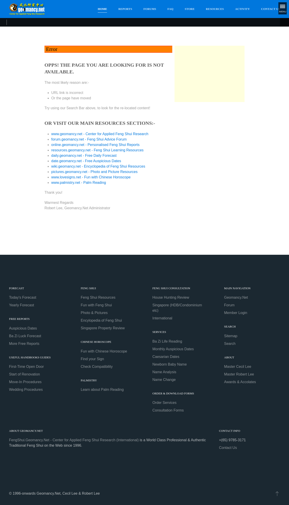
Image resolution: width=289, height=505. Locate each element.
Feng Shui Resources (98, 297)
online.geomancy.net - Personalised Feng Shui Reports (95, 145)
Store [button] (190, 9)
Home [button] (102, 9)
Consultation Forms (168, 410)
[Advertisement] (210, 74)
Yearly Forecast (21, 305)
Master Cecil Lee (237, 367)
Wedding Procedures (26, 389)
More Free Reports (24, 344)
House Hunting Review (170, 297)
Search (230, 344)
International (162, 318)
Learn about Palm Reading (102, 389)
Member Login (235, 313)
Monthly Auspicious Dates (173, 349)
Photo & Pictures (94, 313)
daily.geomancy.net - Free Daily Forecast (84, 155)
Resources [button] (215, 9)
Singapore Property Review (103, 328)
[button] (277, 493)
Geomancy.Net (236, 297)
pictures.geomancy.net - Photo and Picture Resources (94, 172)
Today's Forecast (22, 297)
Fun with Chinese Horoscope (104, 351)
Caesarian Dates (165, 357)
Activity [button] (242, 9)
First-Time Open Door (26, 367)
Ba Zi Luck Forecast (25, 336)
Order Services (164, 403)
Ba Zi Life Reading (167, 341)
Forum (229, 305)
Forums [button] (149, 9)
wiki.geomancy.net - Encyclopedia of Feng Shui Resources (98, 166)
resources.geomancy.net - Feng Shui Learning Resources (97, 150)
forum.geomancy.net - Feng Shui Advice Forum (89, 139)
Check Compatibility (97, 367)
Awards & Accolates (240, 382)
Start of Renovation (24, 374)
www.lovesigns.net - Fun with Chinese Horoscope (91, 177)
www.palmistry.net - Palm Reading (78, 182)
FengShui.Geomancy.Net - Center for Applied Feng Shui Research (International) (74, 440)
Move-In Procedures (25, 382)
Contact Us (270, 9)
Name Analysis (164, 372)
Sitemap (231, 336)
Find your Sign (92, 359)
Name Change (164, 380)
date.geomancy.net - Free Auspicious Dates (86, 161)
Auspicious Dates (23, 328)
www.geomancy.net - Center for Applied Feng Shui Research (99, 134)
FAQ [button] (170, 9)
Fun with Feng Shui (96, 305)
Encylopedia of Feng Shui (101, 320)
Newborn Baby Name (169, 364)
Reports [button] (125, 9)
